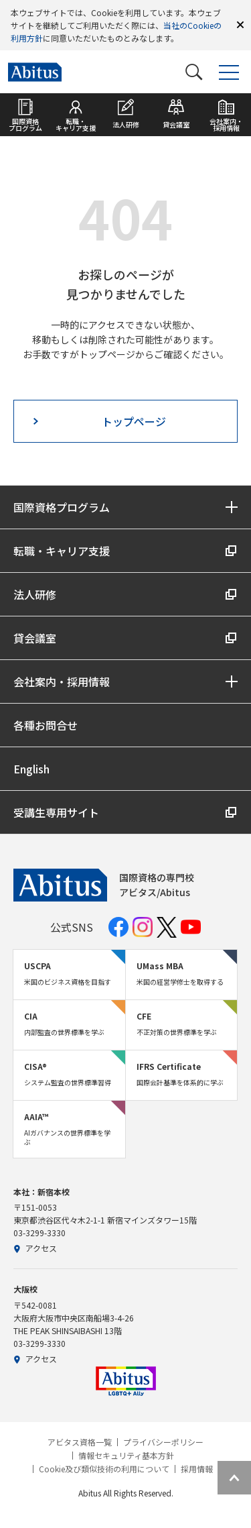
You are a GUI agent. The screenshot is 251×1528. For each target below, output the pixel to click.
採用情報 (197, 1469)
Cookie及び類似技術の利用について (104, 1469)
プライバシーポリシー (163, 1442)
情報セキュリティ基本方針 (126, 1456)
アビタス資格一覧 (80, 1442)
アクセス (35, 1248)
